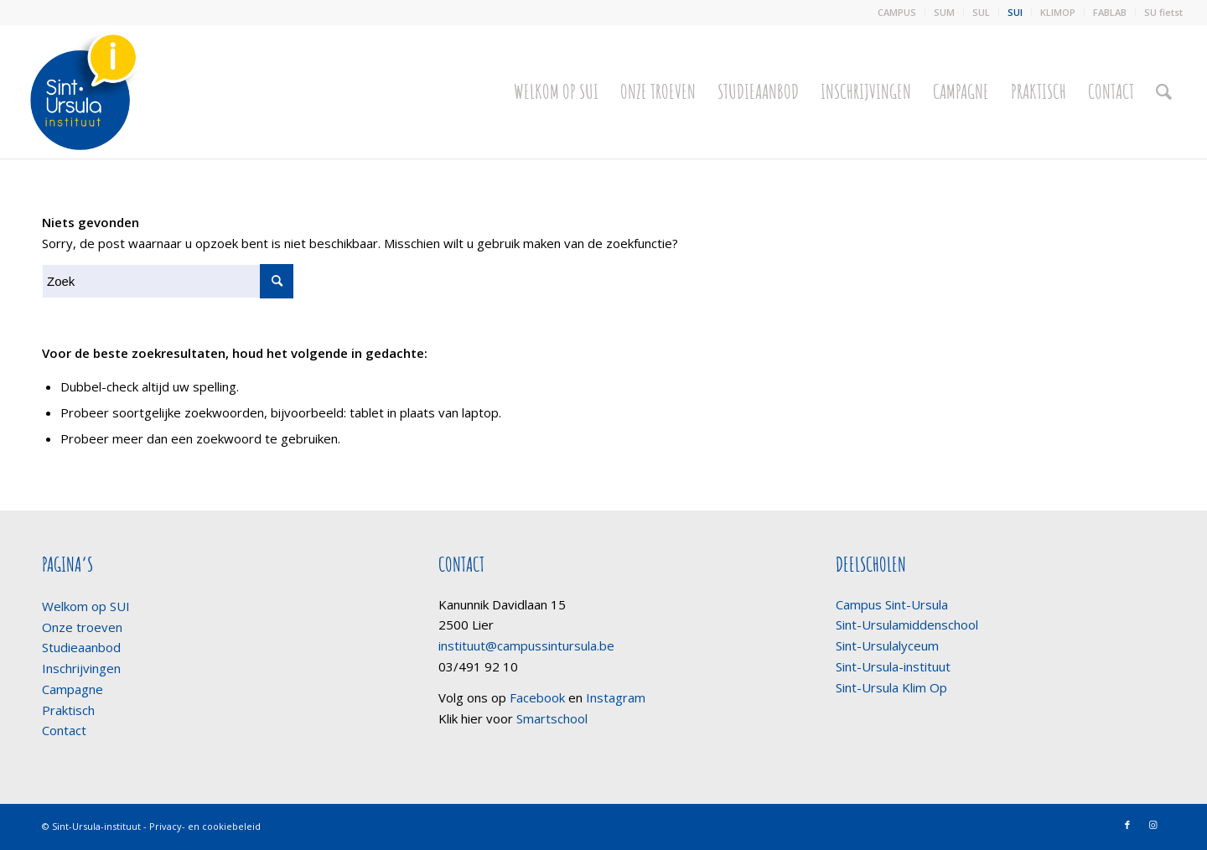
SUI (1015, 12)
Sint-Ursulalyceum (887, 645)
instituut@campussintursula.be (526, 645)
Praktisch (68, 710)
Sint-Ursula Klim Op (891, 687)
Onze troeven (82, 627)
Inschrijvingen (81, 668)
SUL (981, 12)
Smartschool (552, 718)
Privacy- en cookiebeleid (205, 826)
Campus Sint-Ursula (892, 604)
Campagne (72, 689)
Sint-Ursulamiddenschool (907, 624)
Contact (64, 730)
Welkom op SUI (86, 606)
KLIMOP (1057, 12)
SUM (944, 12)
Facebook (537, 697)
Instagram (615, 697)
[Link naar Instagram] (1152, 824)
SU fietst (1163, 12)
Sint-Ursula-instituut (893, 666)
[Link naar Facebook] (1127, 824)
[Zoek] (1164, 91)
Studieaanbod (81, 647)
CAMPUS (897, 12)
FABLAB (1110, 12)
